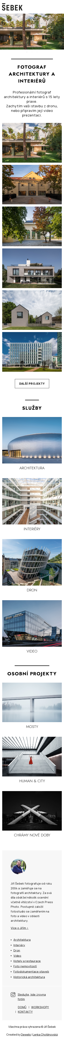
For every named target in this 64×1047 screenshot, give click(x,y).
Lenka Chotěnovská (45, 1034)
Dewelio (26, 1034)
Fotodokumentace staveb (31, 971)
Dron (16, 950)
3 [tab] (37, 52)
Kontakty (25, 1012)
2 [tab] (32, 52)
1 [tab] (27, 52)
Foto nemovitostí (25, 966)
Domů (22, 1007)
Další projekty (32, 383)
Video (17, 956)
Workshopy (40, 1007)
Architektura (22, 940)
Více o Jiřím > (20, 928)
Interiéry (19, 945)
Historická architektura (29, 977)
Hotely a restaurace (27, 961)
